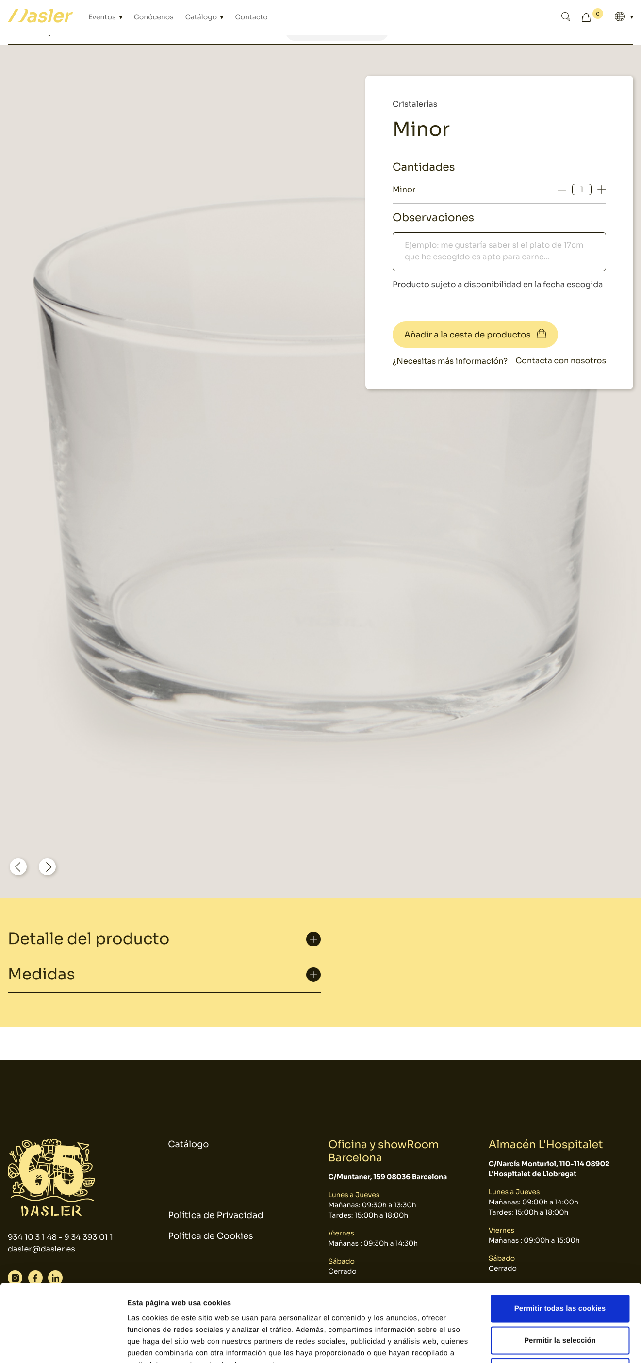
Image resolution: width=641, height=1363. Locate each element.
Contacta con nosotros (560, 360)
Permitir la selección (560, 1268)
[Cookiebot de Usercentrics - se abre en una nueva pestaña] (62, 1344)
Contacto (251, 17)
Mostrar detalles (521, 1344)
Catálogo (202, 17)
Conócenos (154, 17)
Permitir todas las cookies (560, 1236)
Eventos (102, 17)
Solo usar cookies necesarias (560, 1299)
